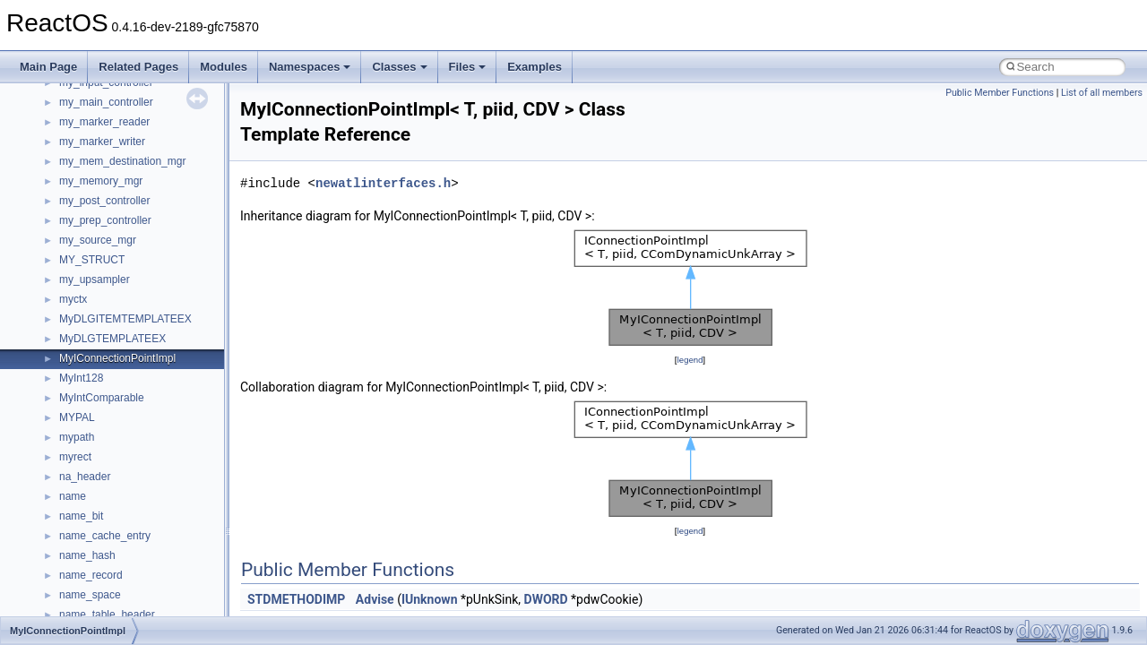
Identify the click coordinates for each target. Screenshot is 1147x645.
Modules (223, 66)
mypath (76, 437)
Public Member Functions (999, 93)
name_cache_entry (105, 535)
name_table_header (107, 614)
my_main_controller (106, 102)
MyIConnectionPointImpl (117, 358)
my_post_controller (104, 200)
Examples (534, 66)
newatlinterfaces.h (383, 183)
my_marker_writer (102, 141)
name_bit (81, 516)
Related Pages (138, 66)
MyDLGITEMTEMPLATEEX (125, 319)
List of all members (1102, 93)
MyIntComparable (101, 397)
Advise (375, 599)
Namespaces (310, 66)
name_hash (87, 555)
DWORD (546, 599)
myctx (73, 299)
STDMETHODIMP (296, 599)
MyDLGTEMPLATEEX (112, 338)
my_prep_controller (105, 220)
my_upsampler (94, 279)
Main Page (48, 66)
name (72, 496)
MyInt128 (81, 378)
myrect (75, 457)
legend (690, 360)
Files (468, 66)
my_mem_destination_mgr (122, 161)
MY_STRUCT (92, 260)
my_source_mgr (97, 240)
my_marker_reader (104, 122)
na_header (84, 476)
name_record (91, 575)
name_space (90, 595)
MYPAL (77, 417)
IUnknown (429, 599)
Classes (399, 66)
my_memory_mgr (100, 181)
